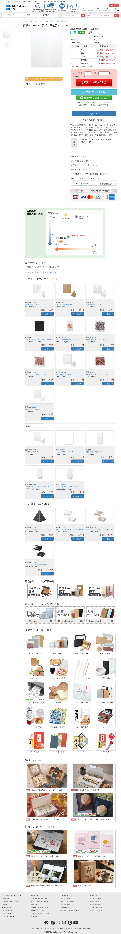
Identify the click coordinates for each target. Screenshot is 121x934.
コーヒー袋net (7, 913)
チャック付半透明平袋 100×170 (66, 339)
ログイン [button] (114, 5)
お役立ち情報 (65, 904)
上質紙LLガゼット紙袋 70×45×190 (37, 487)
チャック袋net (7, 907)
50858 (33, 450)
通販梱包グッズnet (37, 910)
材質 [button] (74, 142)
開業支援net (6, 899)
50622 (33, 337)
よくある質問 (65, 899)
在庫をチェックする (94, 92)
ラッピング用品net (8, 916)
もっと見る (37, 761)
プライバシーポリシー (38, 928)
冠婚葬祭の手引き (66, 907)
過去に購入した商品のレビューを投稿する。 (41, 273)
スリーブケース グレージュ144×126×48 (99, 529)
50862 (33, 485)
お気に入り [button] (94, 113)
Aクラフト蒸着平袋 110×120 (65, 304)
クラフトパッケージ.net (39, 899)
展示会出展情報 (95, 904)
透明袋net (34, 896)
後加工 (30, 15)
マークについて (83, 184)
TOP (25, 21)
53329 (33, 527)
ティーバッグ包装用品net (40, 907)
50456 (63, 302)
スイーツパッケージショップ (41, 913)
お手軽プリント (49, 15)
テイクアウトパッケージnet (11, 896)
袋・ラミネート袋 (46, 21)
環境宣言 (69, 928)
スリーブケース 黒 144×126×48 (36, 564)
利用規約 (51, 928)
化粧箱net (5, 904)
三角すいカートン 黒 (32, 529)
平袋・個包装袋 (61, 21)
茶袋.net (34, 904)
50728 (94, 337)
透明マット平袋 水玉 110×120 (96, 339)
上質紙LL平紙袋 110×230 (94, 452)
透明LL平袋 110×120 (32, 304)
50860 (63, 450)
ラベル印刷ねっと (8, 910)
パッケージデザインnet (10, 902)
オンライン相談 (95, 899)
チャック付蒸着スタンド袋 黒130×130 (38, 339)
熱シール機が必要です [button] (36, 84)
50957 (94, 372)
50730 (33, 372)
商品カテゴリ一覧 (96, 896)
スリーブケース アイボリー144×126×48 (69, 529)
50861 (94, 450)
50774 (63, 372)
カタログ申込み (95, 902)
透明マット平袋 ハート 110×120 (97, 374)
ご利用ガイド (65, 896)
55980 (33, 562)
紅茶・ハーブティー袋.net (40, 902)
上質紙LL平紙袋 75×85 (33, 452)
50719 (63, 337)
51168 (33, 407)
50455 (33, 302)
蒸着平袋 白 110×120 (32, 409)
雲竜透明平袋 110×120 (93, 304)
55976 (63, 527)
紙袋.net (34, 916)
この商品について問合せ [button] (94, 120)
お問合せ (77, 928)
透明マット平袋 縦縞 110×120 (35, 374)
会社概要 (60, 928)
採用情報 (86, 928)
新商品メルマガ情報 (67, 902)
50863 (63, 485)
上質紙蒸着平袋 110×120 (64, 374)
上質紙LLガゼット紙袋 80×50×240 (67, 487)
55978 (94, 527)
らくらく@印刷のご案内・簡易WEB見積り (43, 79)
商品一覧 (11, 15)
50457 (94, 302)
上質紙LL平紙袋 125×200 (64, 452)
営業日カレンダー (96, 910)
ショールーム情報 (96, 907)
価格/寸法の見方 (106, 184)
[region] (70, 21)
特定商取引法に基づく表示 (69, 910)
